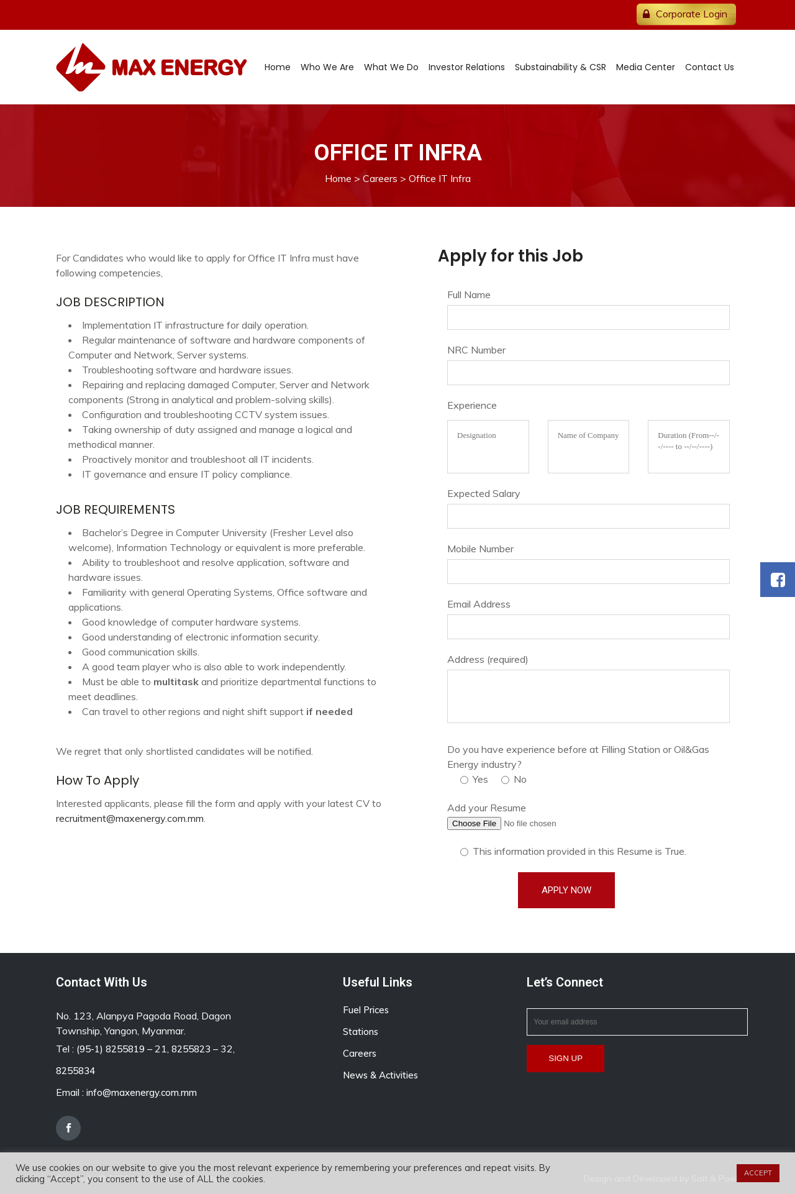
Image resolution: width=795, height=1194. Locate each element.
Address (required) (488, 659)
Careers (380, 178)
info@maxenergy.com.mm (141, 1092)
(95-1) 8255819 (110, 1049)
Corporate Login (691, 13)
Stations (360, 1031)
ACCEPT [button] (758, 1173)
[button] (777, 579)
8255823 (191, 1049)
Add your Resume (486, 807)
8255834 (75, 1071)
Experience (472, 405)
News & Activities (380, 1075)
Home (338, 178)
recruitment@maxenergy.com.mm (130, 818)
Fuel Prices (366, 1010)
